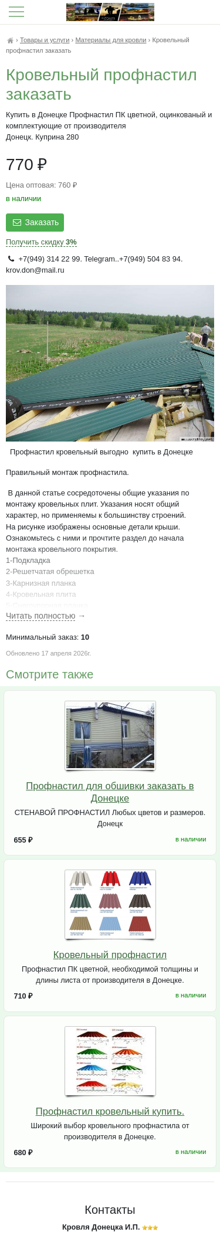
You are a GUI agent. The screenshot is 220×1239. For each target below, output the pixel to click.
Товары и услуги (44, 39)
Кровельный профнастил (110, 954)
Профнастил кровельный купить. (110, 1111)
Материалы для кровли (110, 39)
